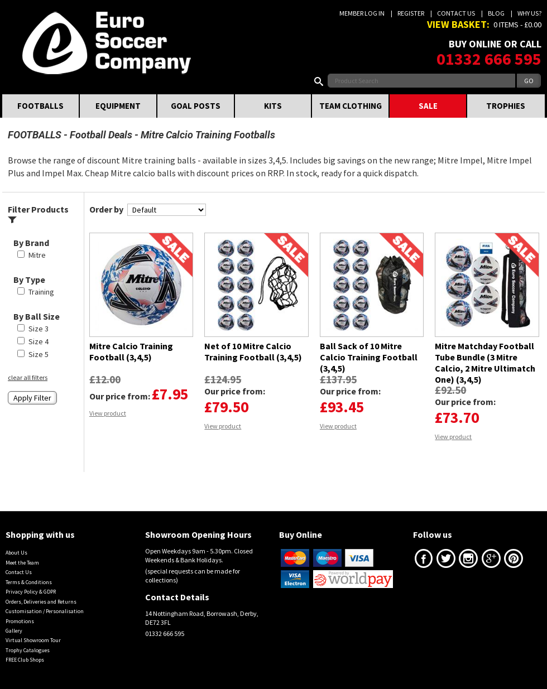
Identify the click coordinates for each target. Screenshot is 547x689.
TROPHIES (505, 105)
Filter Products (38, 214)
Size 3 (38, 329)
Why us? (529, 13)
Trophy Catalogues (28, 650)
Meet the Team (22, 562)
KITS (273, 105)
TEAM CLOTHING (350, 105)
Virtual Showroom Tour (33, 640)
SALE (428, 105)
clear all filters (27, 377)
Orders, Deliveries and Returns (41, 601)
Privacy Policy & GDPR (31, 591)
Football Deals (101, 135)
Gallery (14, 630)
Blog (496, 13)
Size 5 (38, 354)
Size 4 (38, 341)
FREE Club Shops (25, 659)
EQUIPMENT (118, 105)
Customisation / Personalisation (45, 611)
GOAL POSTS (195, 105)
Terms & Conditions (29, 582)
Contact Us (456, 13)
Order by (106, 209)
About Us (16, 552)
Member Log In (362, 13)
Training (41, 292)
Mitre (37, 255)
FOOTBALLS (40, 105)
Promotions (20, 621)
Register (410, 13)
